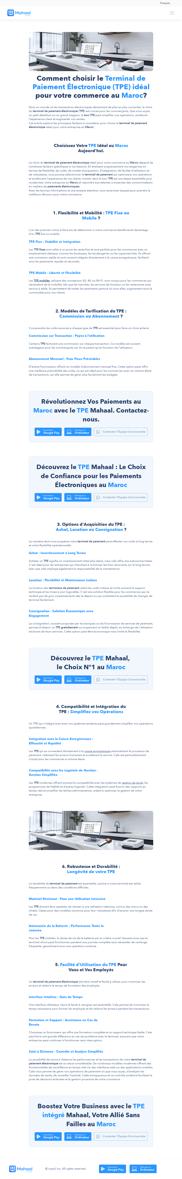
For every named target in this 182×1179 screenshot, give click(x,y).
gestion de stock (132, 783)
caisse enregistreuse (97, 751)
